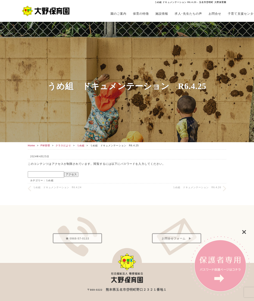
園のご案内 (118, 13)
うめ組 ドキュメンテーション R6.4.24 (57, 187)
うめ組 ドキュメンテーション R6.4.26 (197, 187)
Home (31, 145)
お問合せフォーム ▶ (177, 251)
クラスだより (63, 145)
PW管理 (45, 145)
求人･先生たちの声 (188, 13)
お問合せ (215, 13)
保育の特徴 (141, 13)
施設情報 (161, 13)
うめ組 (81, 145)
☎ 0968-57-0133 (77, 251)
